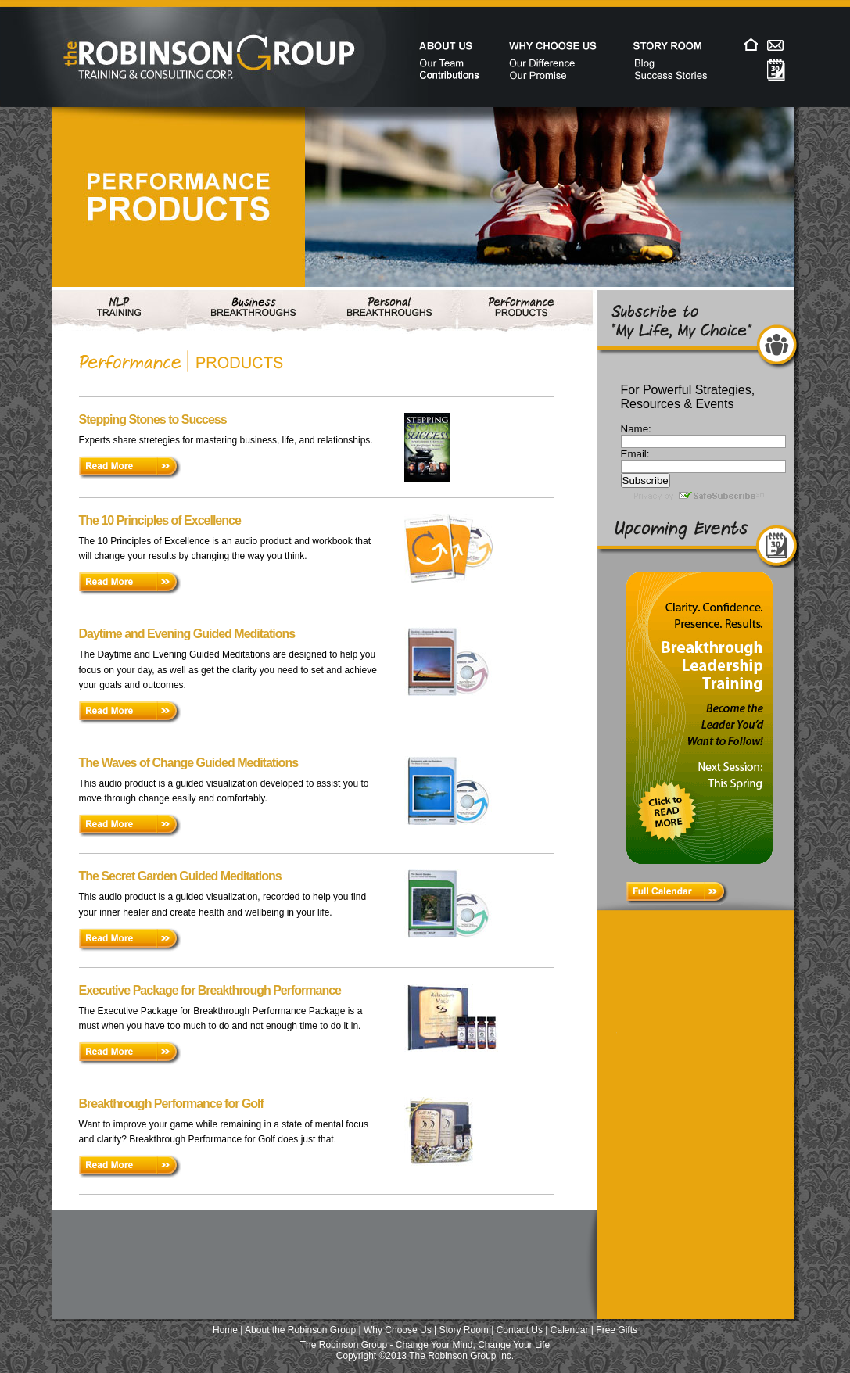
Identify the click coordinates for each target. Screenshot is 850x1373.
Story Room (464, 1330)
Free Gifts (616, 1330)
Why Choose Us (398, 1330)
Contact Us (520, 1330)
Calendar (570, 1330)
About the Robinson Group (300, 1330)
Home (225, 1330)
